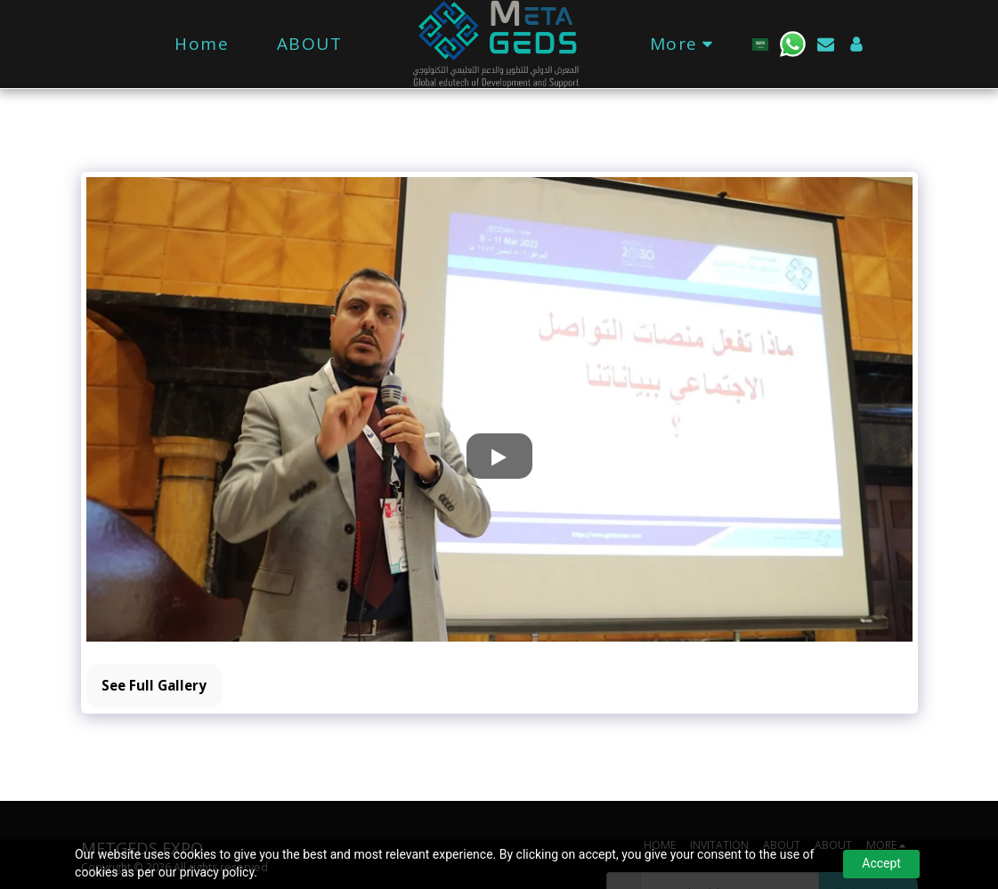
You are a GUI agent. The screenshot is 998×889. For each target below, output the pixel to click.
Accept (881, 863)
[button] (785, 44)
